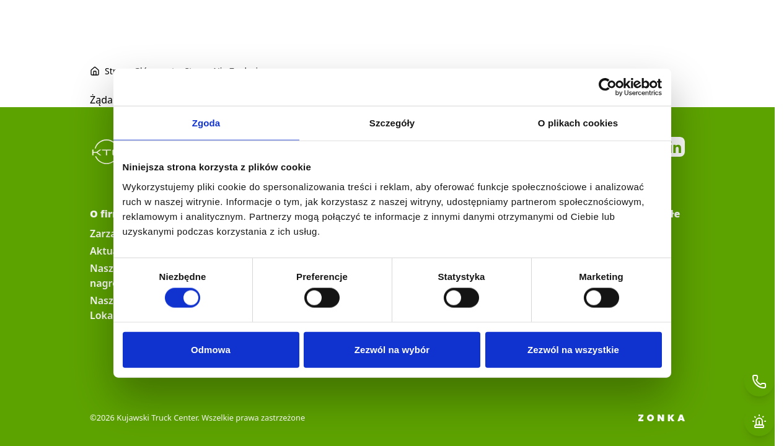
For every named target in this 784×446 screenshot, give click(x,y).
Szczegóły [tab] (392, 123)
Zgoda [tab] (206, 123)
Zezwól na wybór (392, 349)
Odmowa (211, 349)
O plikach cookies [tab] (578, 123)
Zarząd (106, 233)
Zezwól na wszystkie (573, 349)
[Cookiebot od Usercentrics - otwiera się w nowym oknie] (607, 87)
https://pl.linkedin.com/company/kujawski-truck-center (675, 147)
